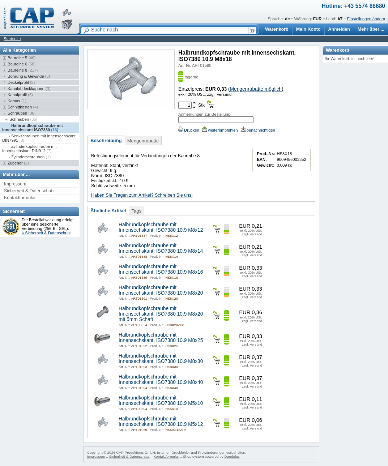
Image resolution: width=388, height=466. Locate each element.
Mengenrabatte (143, 141)
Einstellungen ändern (366, 19)
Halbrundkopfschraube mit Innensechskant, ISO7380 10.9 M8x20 (161, 290)
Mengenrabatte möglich (256, 89)
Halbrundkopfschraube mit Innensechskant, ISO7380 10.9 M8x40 (161, 379)
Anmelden (339, 29)
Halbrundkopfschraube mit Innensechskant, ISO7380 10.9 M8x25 (161, 337)
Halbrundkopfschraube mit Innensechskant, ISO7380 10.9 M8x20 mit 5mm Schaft (161, 314)
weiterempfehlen (220, 130)
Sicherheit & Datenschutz (29, 190)
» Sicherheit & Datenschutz (46, 233)
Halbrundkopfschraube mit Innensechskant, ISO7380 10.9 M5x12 (161, 421)
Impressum (15, 184)
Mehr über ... (371, 29)
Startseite (12, 39)
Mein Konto (308, 29)
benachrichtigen (258, 130)
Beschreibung (106, 140)
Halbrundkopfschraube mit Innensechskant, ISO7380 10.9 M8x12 (161, 227)
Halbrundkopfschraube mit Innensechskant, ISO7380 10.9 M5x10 (161, 400)
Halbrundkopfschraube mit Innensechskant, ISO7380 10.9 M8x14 (161, 248)
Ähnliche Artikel (108, 210)
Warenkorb (277, 29)
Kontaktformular (20, 197)
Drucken (188, 130)
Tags (136, 211)
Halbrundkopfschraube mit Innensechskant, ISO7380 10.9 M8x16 (161, 269)
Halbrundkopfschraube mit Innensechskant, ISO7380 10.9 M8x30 (161, 358)
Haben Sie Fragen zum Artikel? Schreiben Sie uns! (142, 195)
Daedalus (232, 456)
